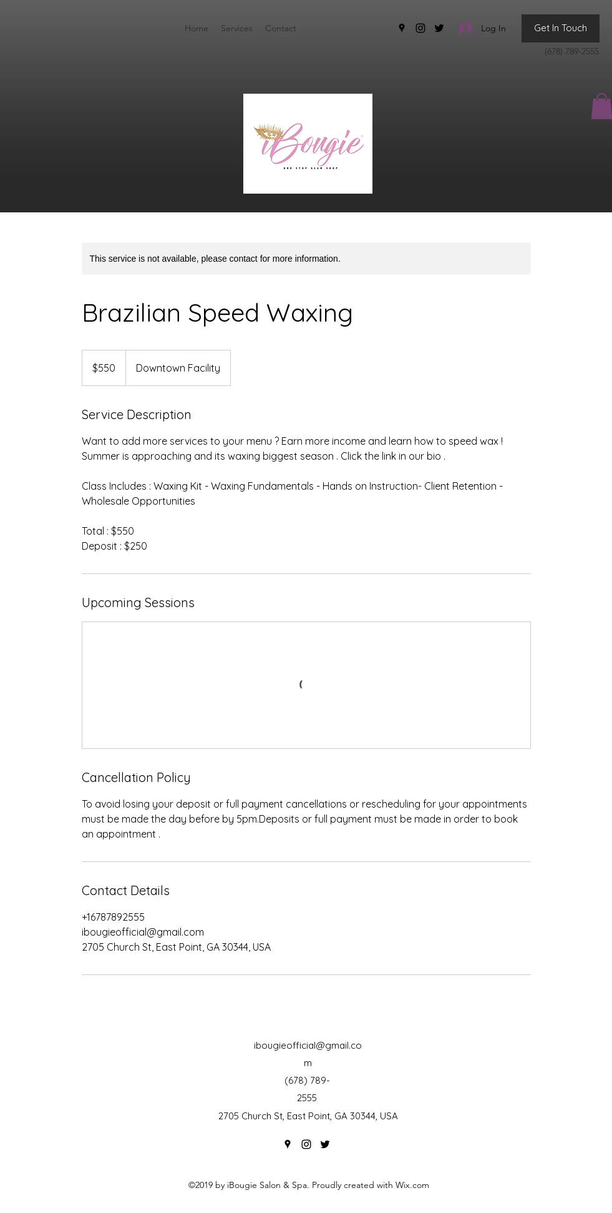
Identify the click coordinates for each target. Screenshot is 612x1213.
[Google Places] (402, 28)
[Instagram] (420, 28)
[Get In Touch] (561, 28)
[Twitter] (439, 28)
